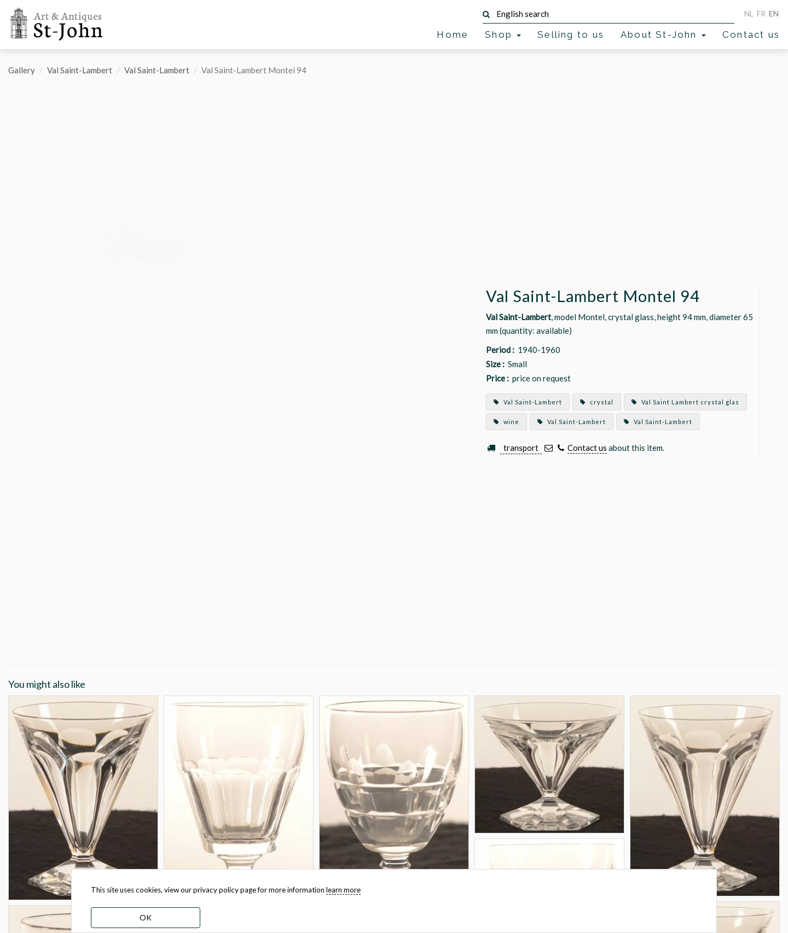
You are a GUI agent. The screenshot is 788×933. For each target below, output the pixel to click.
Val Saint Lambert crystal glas (685, 401)
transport (520, 448)
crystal (596, 401)
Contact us (751, 34)
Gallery (21, 70)
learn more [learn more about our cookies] (343, 889)
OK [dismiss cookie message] (146, 917)
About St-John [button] (663, 34)
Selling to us (570, 34)
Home (452, 34)
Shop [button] (503, 34)
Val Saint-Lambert (79, 70)
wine (506, 421)
